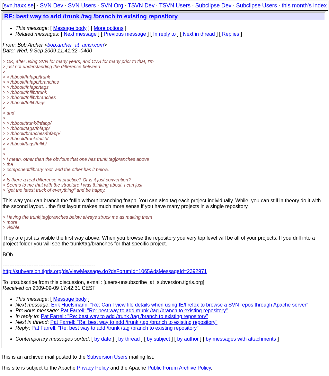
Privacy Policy (93, 368)
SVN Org (112, 5)
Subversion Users (107, 357)
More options (109, 28)
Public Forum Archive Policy (179, 368)
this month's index (304, 5)
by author (188, 339)
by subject (158, 339)
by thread (129, 339)
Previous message (125, 34)
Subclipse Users (256, 5)
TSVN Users (175, 5)
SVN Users (82, 5)
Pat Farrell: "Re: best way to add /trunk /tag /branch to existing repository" (144, 310)
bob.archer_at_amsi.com (75, 45)
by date (102, 339)
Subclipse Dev (213, 5)
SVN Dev (51, 5)
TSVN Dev (141, 5)
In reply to (164, 34)
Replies (230, 34)
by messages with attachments (241, 339)
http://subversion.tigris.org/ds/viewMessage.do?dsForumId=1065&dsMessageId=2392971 (105, 271)
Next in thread (199, 34)
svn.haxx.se (19, 5)
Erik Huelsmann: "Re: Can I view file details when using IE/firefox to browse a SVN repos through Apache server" (179, 304)
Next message (80, 34)
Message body (69, 28)
